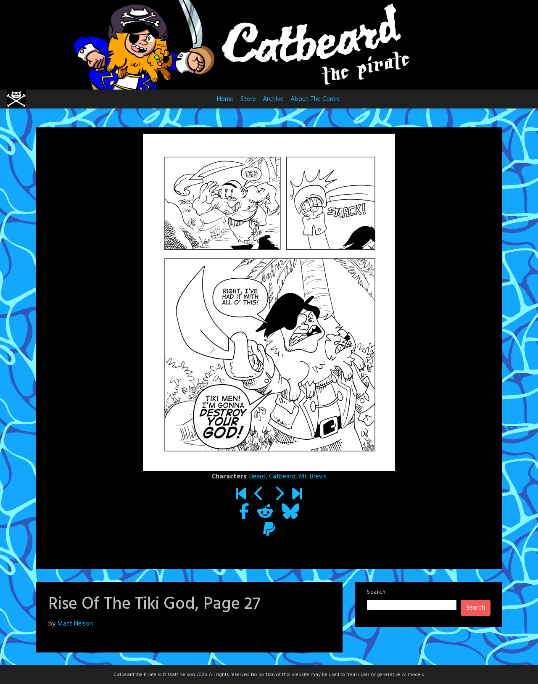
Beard (257, 476)
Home (225, 99)
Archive (273, 99)
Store (248, 99)
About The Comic (315, 99)
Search (376, 592)
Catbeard (282, 476)
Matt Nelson (75, 623)
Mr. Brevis (313, 476)
